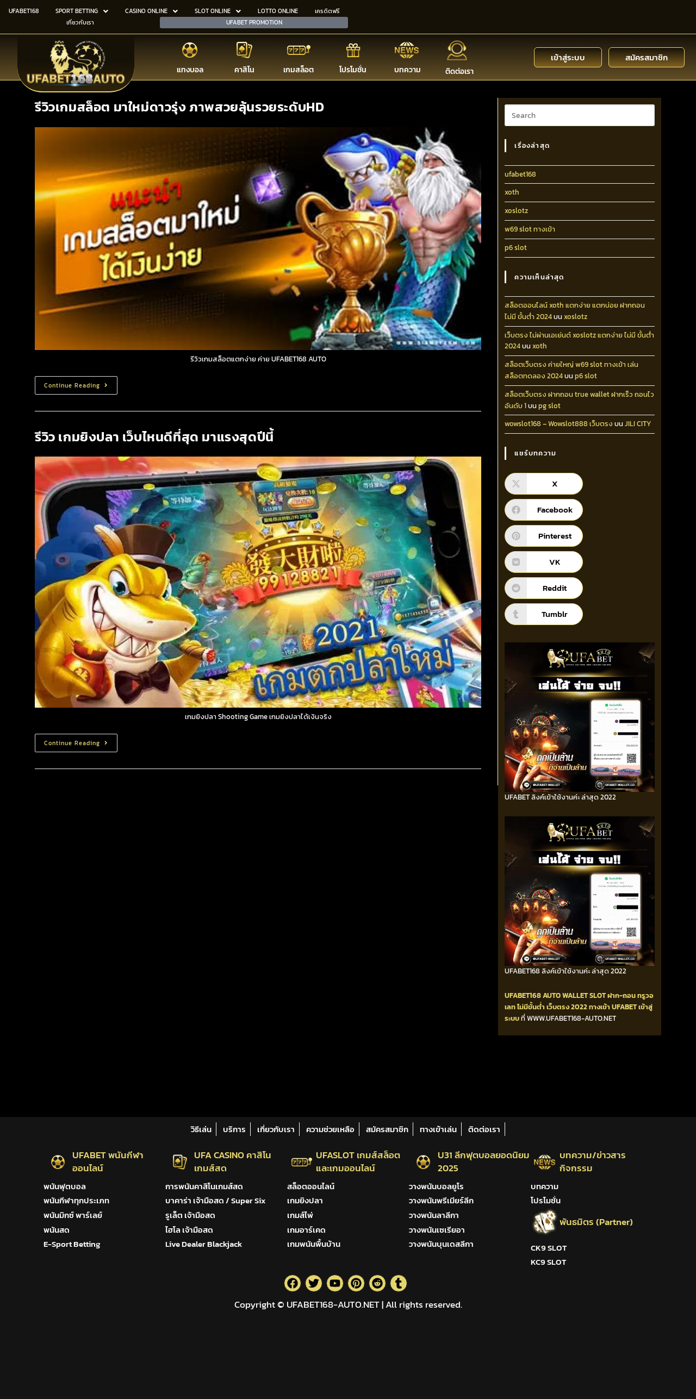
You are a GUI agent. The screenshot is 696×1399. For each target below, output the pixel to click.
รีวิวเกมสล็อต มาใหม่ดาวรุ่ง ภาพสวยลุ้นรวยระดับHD (179, 106)
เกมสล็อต (298, 70)
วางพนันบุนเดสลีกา (441, 1244)
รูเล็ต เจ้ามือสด (190, 1215)
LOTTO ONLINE (278, 11)
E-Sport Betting (72, 1244)
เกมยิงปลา (305, 1200)
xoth (512, 192)
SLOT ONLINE (218, 11)
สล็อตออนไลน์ (310, 1186)
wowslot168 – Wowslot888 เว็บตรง (559, 424)
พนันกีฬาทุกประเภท (76, 1200)
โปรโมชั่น (352, 70)
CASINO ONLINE (151, 11)
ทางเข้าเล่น (438, 1129)
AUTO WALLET (565, 995)
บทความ (407, 70)
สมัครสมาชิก (387, 1129)
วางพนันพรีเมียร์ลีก (441, 1200)
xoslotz (516, 210)
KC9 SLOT (548, 1262)
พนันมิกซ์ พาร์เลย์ (73, 1215)
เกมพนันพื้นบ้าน (313, 1244)
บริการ (234, 1129)
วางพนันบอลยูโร (436, 1186)
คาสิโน (244, 70)
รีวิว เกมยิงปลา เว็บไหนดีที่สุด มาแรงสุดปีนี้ (154, 436)
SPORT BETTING (81, 11)
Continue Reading (80, 383)
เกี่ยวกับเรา (80, 22)
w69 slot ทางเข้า (530, 229)
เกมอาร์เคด (306, 1229)
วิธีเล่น (201, 1129)
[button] (81, 11)
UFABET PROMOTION (254, 22)
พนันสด (57, 1229)
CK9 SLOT (549, 1247)
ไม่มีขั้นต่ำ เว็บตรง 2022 (552, 1007)
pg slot (549, 406)
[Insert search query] (580, 115)
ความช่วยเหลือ (330, 1129)
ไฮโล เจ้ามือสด (189, 1229)
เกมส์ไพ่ (300, 1215)
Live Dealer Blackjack (203, 1244)
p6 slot (516, 247)
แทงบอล (190, 70)
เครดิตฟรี (327, 11)
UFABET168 (24, 11)
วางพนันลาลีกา (434, 1215)
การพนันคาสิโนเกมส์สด (204, 1186)
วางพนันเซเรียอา (437, 1229)
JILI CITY (638, 424)
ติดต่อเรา (459, 71)
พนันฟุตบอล (65, 1186)
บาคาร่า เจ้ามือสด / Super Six (215, 1200)
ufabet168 (520, 174)
